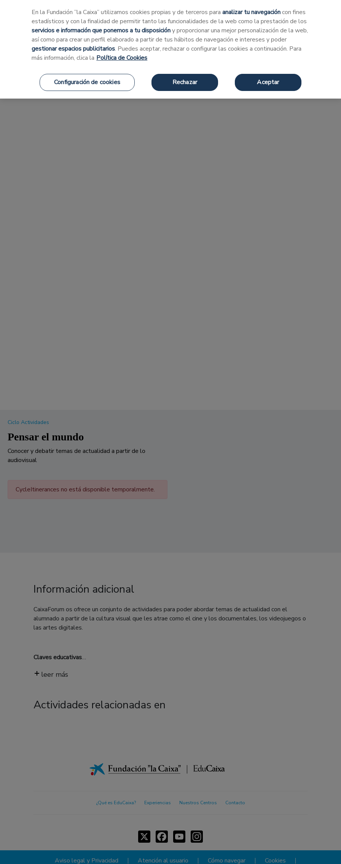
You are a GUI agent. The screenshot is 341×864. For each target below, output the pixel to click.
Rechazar (184, 82)
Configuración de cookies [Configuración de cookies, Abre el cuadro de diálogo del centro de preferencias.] (87, 82)
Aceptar (268, 82)
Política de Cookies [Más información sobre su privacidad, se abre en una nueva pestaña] (121, 58)
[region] (170, 49)
